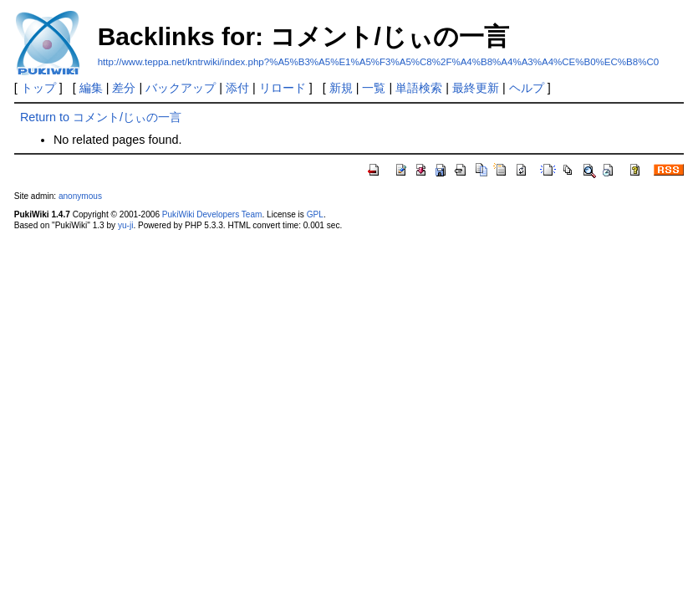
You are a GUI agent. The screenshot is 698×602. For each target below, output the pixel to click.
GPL (315, 214)
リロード (282, 87)
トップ (38, 87)
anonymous (80, 196)
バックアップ (180, 87)
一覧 (373, 87)
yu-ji (125, 225)
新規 (341, 87)
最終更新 (475, 87)
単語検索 (418, 87)
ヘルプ (526, 87)
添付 (237, 87)
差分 (123, 87)
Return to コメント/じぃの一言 (100, 117)
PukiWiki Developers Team (212, 214)
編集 (91, 87)
